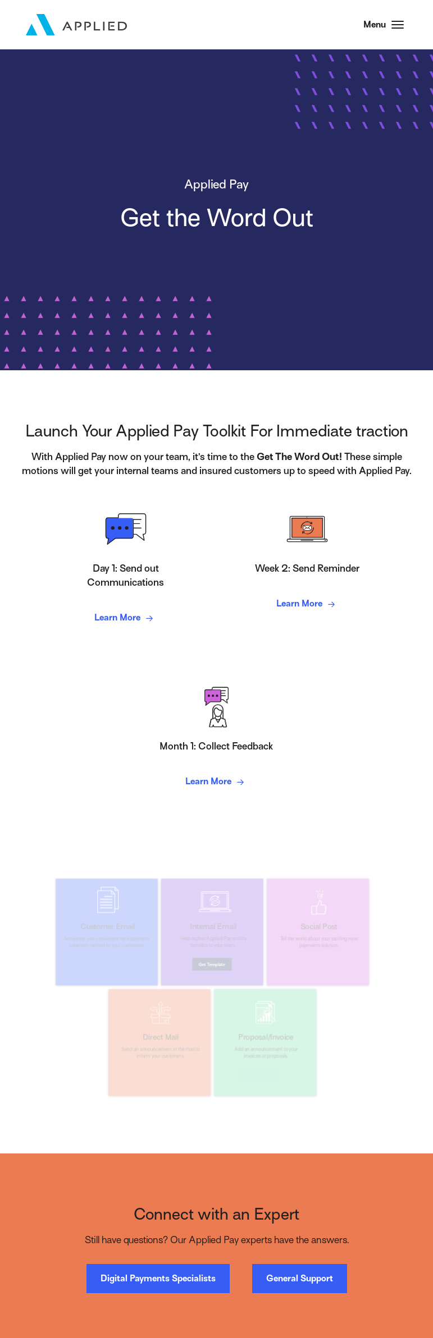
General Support (299, 1278)
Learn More (125, 618)
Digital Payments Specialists (158, 1278)
